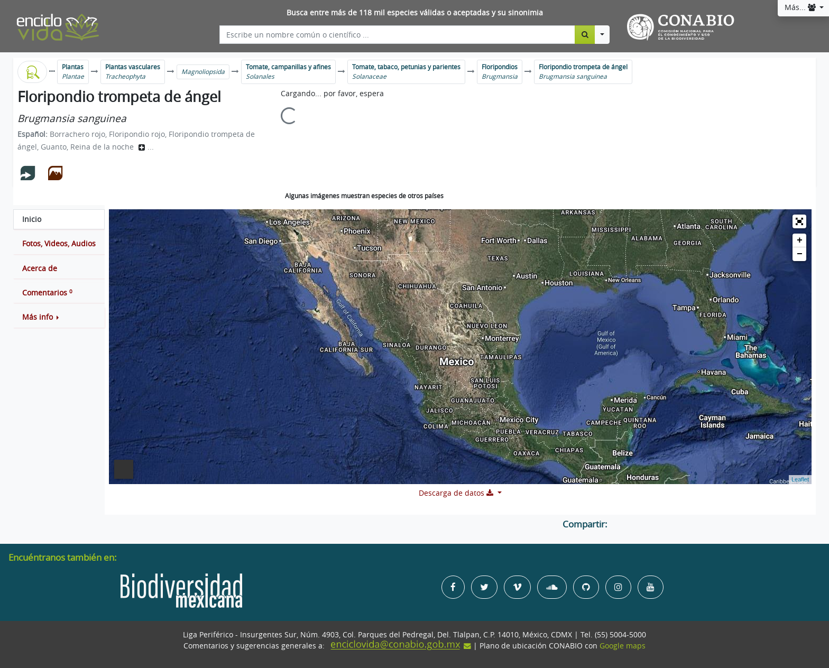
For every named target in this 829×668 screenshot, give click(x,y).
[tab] (59, 219)
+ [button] (800, 240)
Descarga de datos (457, 493)
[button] (59, 317)
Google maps (623, 646)
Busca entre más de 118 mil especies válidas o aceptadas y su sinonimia (415, 12)
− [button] (800, 254)
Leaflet (800, 479)
